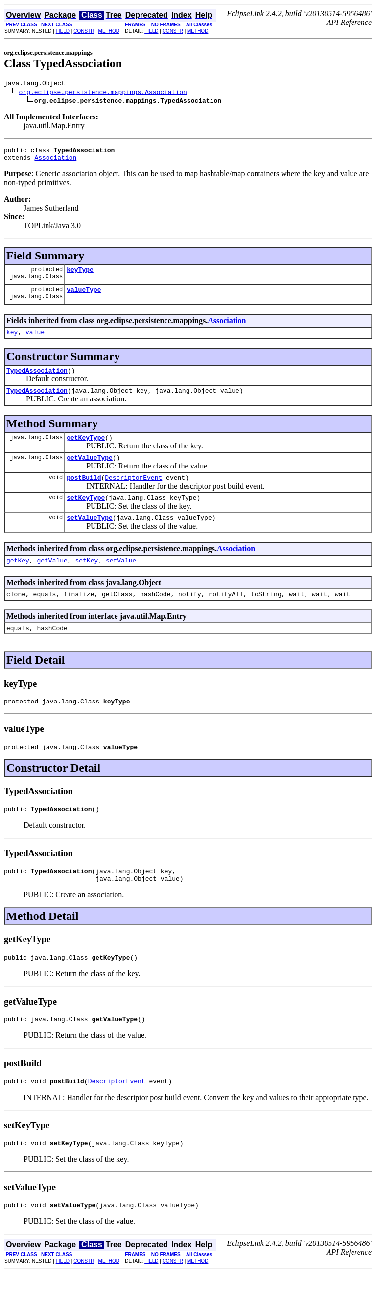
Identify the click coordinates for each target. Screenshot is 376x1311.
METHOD (108, 31)
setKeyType (86, 515)
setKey (86, 580)
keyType (80, 275)
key (12, 340)
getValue (52, 580)
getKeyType (86, 450)
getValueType (90, 472)
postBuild (84, 493)
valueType (84, 296)
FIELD (63, 31)
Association (55, 161)
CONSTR (83, 31)
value (35, 340)
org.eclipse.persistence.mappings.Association (103, 93)
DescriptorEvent (133, 493)
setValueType (90, 536)
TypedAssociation (37, 380)
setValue (121, 580)
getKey (17, 580)
